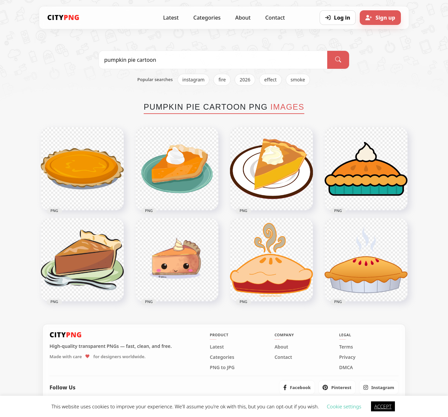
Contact (275, 17)
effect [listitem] (270, 79)
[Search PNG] (213, 60)
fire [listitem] (222, 79)
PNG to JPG (222, 367)
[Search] (338, 60)
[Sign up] (380, 17)
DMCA (346, 367)
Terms (346, 347)
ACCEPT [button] (383, 406)
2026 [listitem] (245, 79)
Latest (171, 17)
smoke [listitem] (298, 79)
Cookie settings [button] (344, 406)
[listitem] (297, 387)
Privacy (347, 357)
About (243, 17)
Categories (206, 17)
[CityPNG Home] (63, 17)
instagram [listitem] (194, 79)
